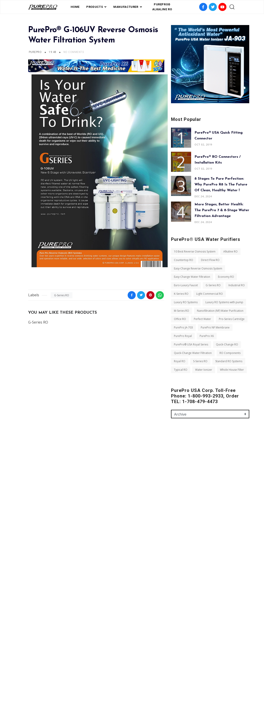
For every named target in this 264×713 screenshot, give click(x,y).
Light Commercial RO (209, 294)
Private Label (128, 689)
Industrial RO (236, 285)
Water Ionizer (203, 370)
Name (175, 467)
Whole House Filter (232, 370)
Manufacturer (125, 6)
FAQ (110, 689)
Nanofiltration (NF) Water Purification (220, 311)
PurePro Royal (183, 336)
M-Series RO (181, 311)
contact (149, 689)
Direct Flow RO (210, 260)
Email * (176, 486)
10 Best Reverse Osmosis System (194, 251)
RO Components (230, 353)
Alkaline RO (230, 251)
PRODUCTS (94, 6)
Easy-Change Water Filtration (192, 277)
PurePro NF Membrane (215, 327)
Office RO (180, 319)
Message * (178, 505)
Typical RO (180, 370)
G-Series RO (61, 295)
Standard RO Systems (228, 361)
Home (75, 6)
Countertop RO (183, 260)
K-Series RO (181, 294)
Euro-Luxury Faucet (186, 285)
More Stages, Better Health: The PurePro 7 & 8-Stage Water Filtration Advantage (221, 210)
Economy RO (226, 277)
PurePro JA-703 (183, 327)
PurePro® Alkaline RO (162, 7)
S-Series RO (200, 361)
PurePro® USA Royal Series (191, 344)
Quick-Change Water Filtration (193, 353)
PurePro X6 (207, 336)
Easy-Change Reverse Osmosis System (198, 268)
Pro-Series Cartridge (232, 319)
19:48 (53, 52)
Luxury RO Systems (186, 302)
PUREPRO (35, 52)
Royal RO (179, 361)
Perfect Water (202, 319)
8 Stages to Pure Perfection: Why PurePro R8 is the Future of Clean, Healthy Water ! (220, 184)
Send (178, 547)
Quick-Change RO (227, 344)
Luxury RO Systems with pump (224, 302)
